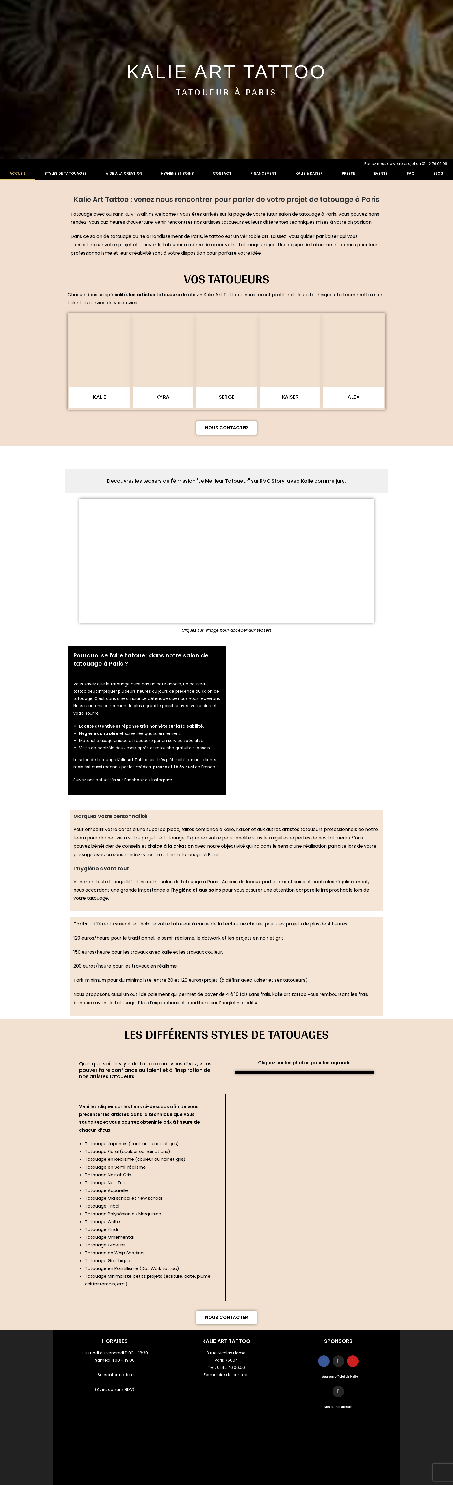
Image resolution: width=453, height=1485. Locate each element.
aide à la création (173, 846)
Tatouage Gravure (105, 1245)
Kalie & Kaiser (309, 173)
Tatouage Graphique (107, 1260)
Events (381, 173)
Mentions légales (338, 1432)
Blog (438, 173)
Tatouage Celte (102, 1221)
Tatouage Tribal (102, 1206)
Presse (348, 173)
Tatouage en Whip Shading (114, 1253)
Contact (222, 173)
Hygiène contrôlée (98, 733)
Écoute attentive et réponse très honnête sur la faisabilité (141, 726)
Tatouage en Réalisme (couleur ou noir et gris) (135, 1159)
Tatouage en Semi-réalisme (115, 1167)
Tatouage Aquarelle (106, 1190)
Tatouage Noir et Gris (108, 1175)
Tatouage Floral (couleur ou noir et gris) (127, 1151)
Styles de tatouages (65, 173)
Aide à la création (124, 173)
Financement (263, 173)
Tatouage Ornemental (109, 1237)
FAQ (410, 173)
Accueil (17, 173)
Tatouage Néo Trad (106, 1183)
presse (160, 767)
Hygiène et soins (177, 173)
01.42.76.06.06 (231, 1367)
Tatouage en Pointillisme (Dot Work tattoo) (132, 1268)
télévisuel (184, 767)
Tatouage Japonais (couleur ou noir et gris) (132, 1144)
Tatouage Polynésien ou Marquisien (123, 1214)
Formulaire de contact (226, 1375)
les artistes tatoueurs (154, 294)
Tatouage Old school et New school (123, 1198)
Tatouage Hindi (101, 1229)
